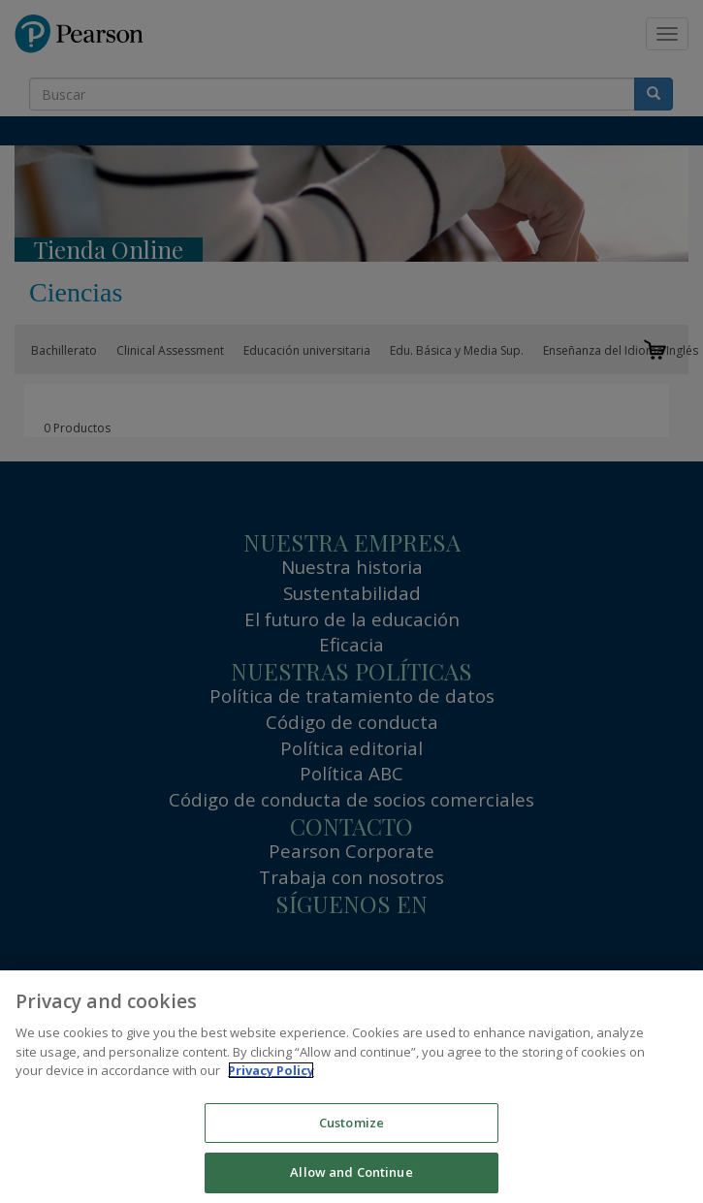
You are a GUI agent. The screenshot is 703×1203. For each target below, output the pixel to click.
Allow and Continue (351, 1172)
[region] (351, 1086)
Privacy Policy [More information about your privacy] (271, 1070)
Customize (351, 1122)
